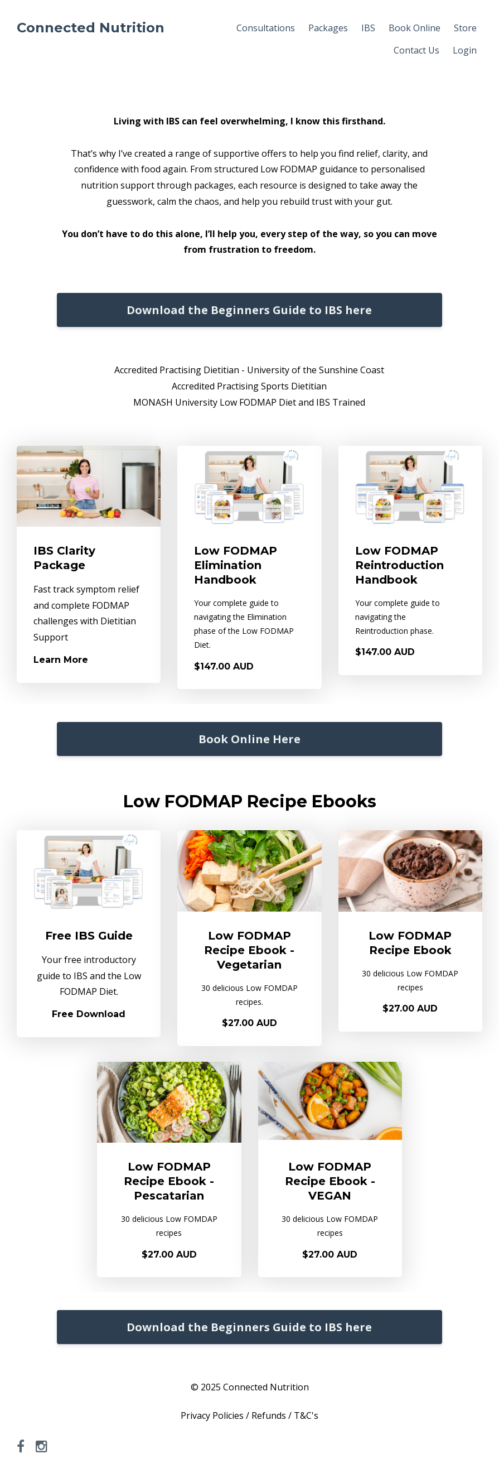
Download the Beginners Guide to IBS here (249, 309)
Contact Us (416, 50)
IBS (368, 28)
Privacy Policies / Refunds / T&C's (249, 1415)
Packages (328, 28)
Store (465, 28)
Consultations (265, 28)
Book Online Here (249, 739)
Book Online (414, 28)
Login (465, 50)
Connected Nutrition (90, 28)
